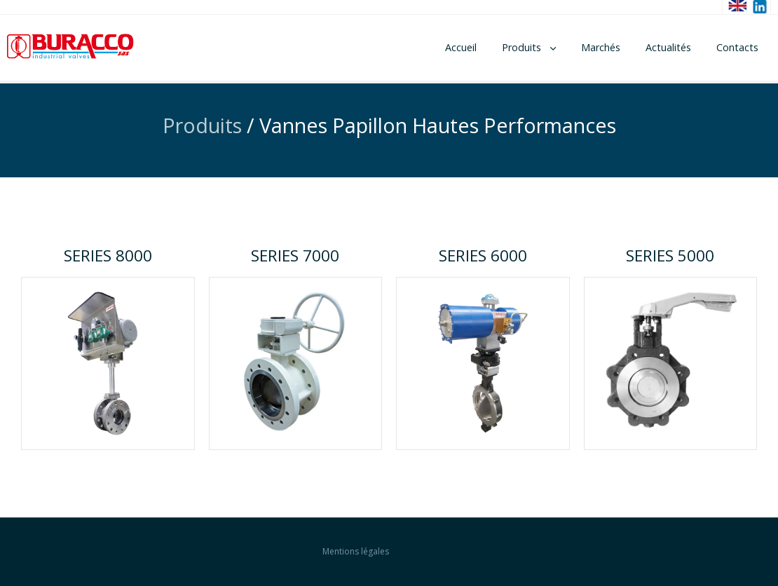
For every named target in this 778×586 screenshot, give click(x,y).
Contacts (737, 47)
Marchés (600, 47)
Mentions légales (355, 551)
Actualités (668, 47)
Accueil (461, 47)
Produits (521, 47)
